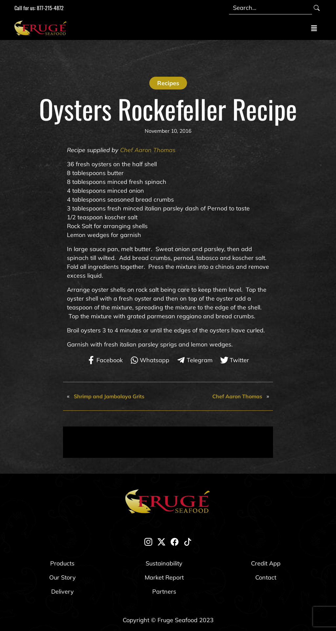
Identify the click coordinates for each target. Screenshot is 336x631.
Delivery (62, 591)
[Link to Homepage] (42, 27)
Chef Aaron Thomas (148, 150)
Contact (265, 577)
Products (62, 563)
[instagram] (148, 542)
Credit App (266, 563)
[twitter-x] (161, 542)
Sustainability (164, 563)
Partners (164, 591)
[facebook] (174, 542)
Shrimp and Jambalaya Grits (109, 396)
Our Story (62, 577)
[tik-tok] (188, 542)
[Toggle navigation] (314, 28)
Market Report (164, 577)
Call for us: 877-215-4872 (39, 8)
